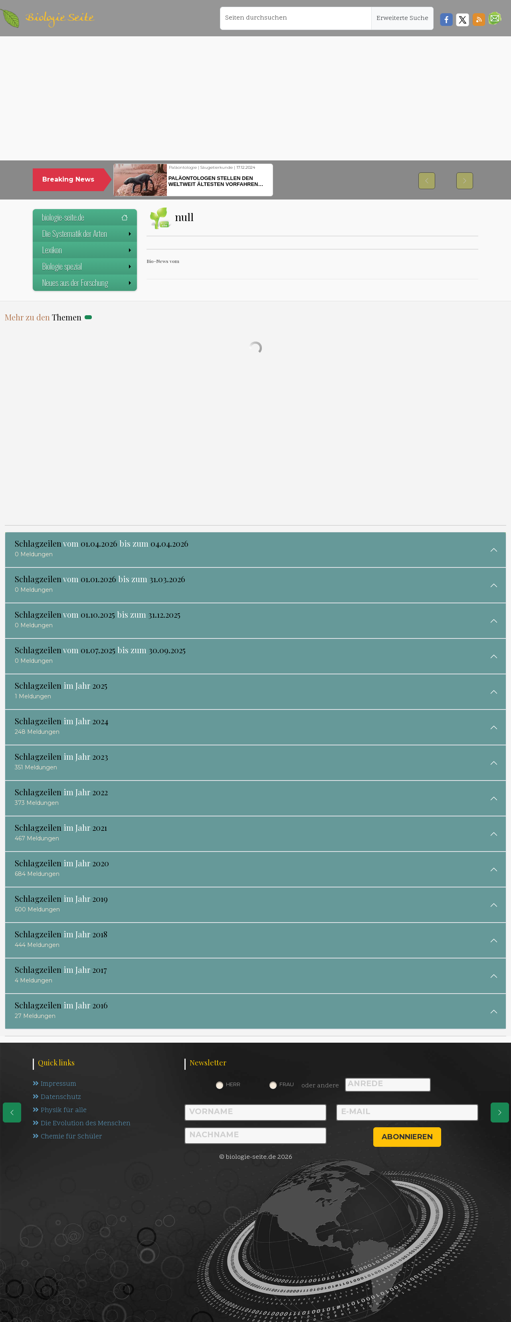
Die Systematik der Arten (87, 233)
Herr (233, 1084)
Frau (286, 1084)
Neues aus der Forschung (87, 283)
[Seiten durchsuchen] (296, 18)
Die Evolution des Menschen (82, 1123)
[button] (494, 18)
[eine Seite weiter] (500, 1112)
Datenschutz (57, 1097)
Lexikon (87, 250)
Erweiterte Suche (402, 18)
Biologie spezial (87, 266)
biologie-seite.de (85, 217)
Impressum (54, 1084)
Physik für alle (60, 1110)
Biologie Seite (59, 18)
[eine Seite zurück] (12, 1112)
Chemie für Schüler (67, 1137)
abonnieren (407, 1136)
